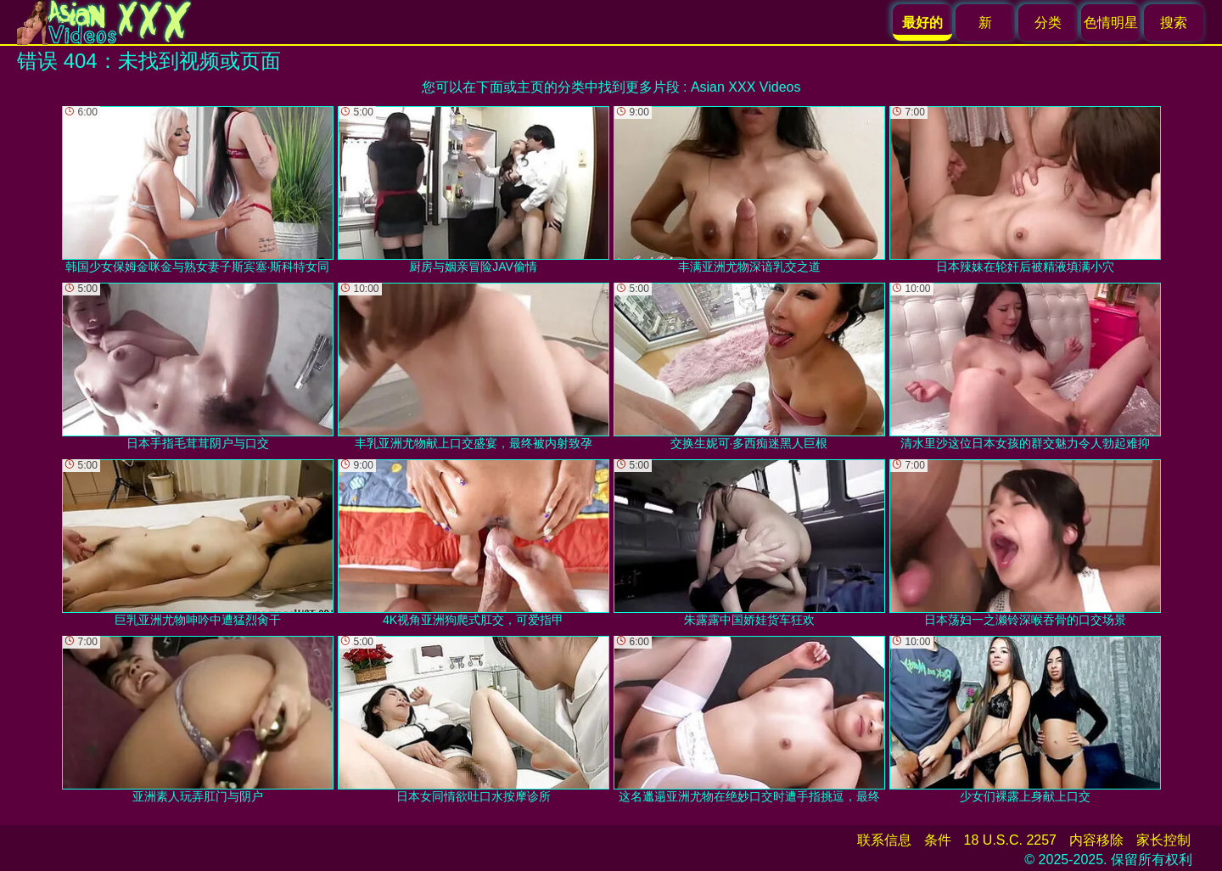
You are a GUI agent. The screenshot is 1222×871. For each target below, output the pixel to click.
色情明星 (1111, 22)
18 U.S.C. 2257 (1010, 840)
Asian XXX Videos (746, 87)
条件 (937, 840)
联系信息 (884, 840)
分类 (1048, 22)
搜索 (1173, 22)
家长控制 (1163, 840)
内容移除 (1096, 840)
